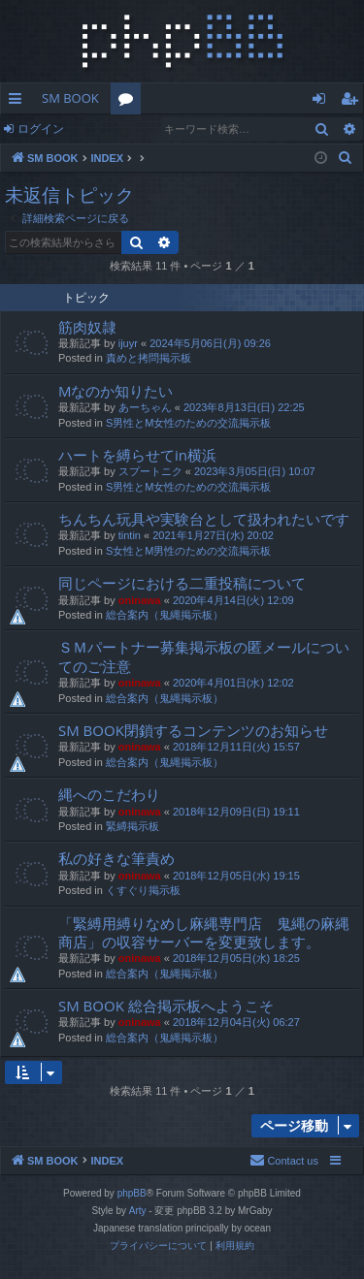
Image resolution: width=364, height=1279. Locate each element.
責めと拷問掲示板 (148, 358)
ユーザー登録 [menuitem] (354, 101)
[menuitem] (345, 158)
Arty (138, 1210)
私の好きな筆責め (116, 858)
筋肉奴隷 (87, 326)
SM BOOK (70, 98)
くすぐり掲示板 (143, 890)
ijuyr (128, 343)
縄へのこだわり (109, 794)
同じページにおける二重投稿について (182, 582)
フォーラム (129, 101)
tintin (129, 535)
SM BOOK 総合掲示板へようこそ (166, 1005)
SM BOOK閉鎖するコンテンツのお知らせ (193, 730)
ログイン (40, 128)
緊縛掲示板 (132, 826)
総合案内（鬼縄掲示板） (164, 615)
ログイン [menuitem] (324, 101)
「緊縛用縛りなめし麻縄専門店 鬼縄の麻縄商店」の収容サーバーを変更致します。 (203, 932)
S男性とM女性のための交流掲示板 (189, 423)
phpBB (132, 1193)
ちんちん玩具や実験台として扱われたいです (203, 518)
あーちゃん (145, 407)
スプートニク (150, 471)
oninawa (139, 600)
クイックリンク (19, 101)
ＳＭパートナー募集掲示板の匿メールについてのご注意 (203, 656)
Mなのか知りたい (116, 390)
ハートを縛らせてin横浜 (137, 454)
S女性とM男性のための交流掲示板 (189, 551)
